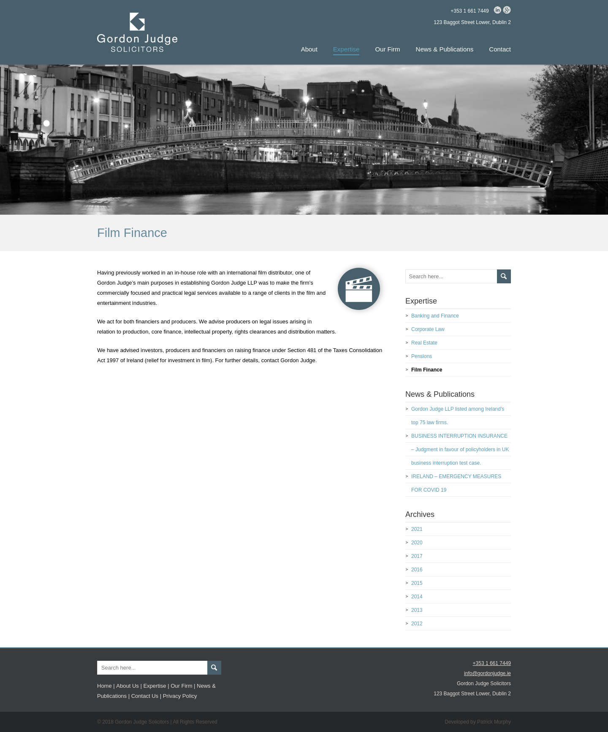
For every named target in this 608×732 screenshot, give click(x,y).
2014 (417, 597)
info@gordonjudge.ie (487, 673)
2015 (417, 583)
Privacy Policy (180, 696)
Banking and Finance (435, 316)
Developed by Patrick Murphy (478, 722)
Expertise (346, 49)
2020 (417, 543)
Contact (500, 49)
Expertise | (156, 686)
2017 (417, 556)
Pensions (421, 356)
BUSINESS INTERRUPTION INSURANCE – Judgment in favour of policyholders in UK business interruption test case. (460, 449)
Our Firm (387, 49)
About (309, 49)
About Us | (128, 686)
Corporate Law (428, 329)
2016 (417, 570)
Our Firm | (183, 686)
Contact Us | (146, 696)
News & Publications (445, 49)
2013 (417, 610)
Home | (106, 686)
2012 (417, 624)
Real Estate (424, 343)
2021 (417, 529)
